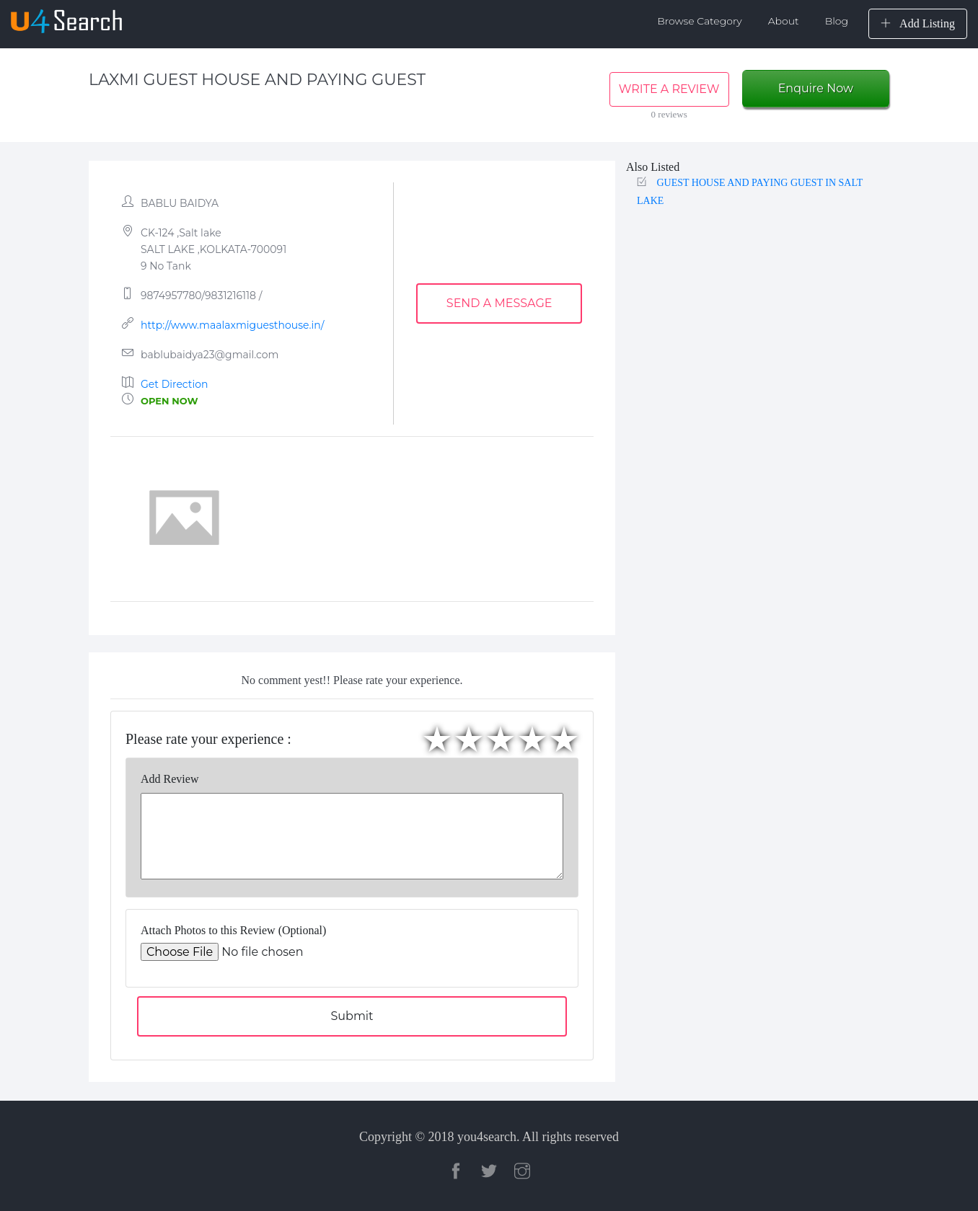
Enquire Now (815, 88)
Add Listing (918, 23)
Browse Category (699, 20)
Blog (836, 20)
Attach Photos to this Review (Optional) (233, 930)
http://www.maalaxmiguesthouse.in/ (232, 325)
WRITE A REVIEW (669, 89)
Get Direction (174, 384)
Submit (351, 1016)
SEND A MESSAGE (499, 303)
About (783, 20)
